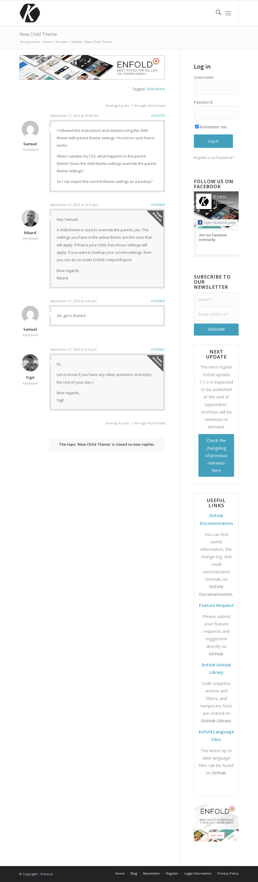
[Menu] (228, 13)
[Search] (215, 13)
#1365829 (158, 204)
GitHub (216, 653)
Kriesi (219, 197)
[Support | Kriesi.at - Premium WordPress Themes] (29, 13)
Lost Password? (220, 157)
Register (200, 157)
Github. (219, 772)
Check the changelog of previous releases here (216, 455)
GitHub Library (216, 720)
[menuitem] (215, 13)
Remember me (211, 127)
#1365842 (158, 301)
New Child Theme (38, 34)
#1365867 (158, 349)
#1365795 (158, 115)
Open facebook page (216, 222)
